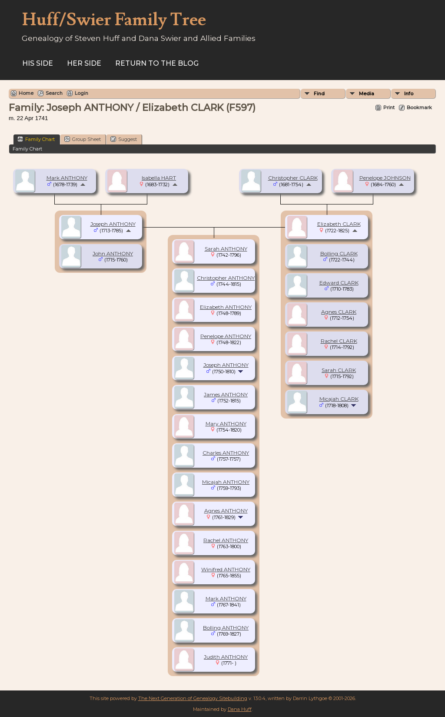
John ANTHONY (113, 253)
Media (366, 93)
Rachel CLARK (339, 341)
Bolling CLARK (339, 253)
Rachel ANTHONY (225, 540)
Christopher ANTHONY (226, 278)
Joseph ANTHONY (113, 224)
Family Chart (36, 139)
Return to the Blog (157, 63)
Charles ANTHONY (226, 452)
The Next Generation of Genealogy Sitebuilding (192, 698)
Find (319, 93)
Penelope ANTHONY (225, 336)
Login (81, 93)
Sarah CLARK (339, 370)
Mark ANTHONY (66, 177)
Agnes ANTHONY (226, 510)
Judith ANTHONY (226, 656)
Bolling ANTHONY (226, 627)
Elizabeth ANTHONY (226, 307)
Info (408, 93)
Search (54, 93)
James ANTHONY (226, 394)
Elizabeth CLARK (339, 224)
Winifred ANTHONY (225, 569)
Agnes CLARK (338, 311)
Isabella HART (159, 177)
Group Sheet (82, 139)
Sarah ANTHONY (226, 248)
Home (26, 93)
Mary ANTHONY (226, 423)
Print (389, 107)
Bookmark (419, 107)
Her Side (84, 63)
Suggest (123, 139)
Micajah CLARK (339, 398)
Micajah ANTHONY (225, 482)
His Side (37, 63)
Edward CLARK (339, 282)
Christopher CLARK (293, 177)
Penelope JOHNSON (385, 177)
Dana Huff (240, 709)
